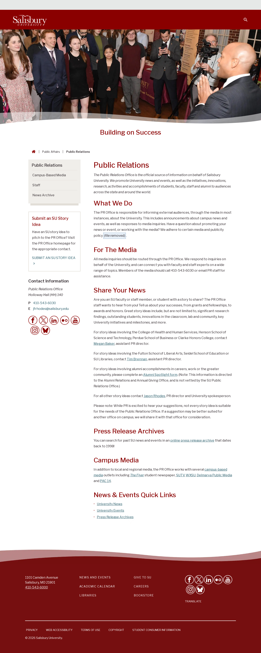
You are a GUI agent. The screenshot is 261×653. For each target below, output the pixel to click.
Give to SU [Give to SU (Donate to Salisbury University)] (142, 577)
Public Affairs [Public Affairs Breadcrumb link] (51, 151)
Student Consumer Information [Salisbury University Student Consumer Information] (156, 630)
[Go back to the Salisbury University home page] (32, 151)
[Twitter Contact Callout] (43, 320)
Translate (193, 601)
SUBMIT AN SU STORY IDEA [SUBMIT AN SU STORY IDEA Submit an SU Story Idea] (53, 261)
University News (109, 504)
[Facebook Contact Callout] (32, 320)
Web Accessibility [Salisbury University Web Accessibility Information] (59, 630)
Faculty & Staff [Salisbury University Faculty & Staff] (179, 5)
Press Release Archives (115, 517)
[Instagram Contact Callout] (34, 330)
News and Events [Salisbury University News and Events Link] (95, 577)
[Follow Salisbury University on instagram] (190, 589)
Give (240, 5)
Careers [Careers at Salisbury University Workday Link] (141, 586)
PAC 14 (105, 481)
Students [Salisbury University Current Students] (154, 5)
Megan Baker (104, 344)
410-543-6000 (36, 587)
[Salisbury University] (30, 19)
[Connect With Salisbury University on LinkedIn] (208, 579)
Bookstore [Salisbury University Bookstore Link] (144, 595)
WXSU (191, 475)
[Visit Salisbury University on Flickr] (218, 579)
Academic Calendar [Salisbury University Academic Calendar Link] (97, 586)
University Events (110, 510)
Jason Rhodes (154, 396)
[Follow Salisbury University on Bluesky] (200, 589)
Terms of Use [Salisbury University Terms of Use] (90, 630)
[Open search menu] (243, 17)
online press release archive (192, 440)
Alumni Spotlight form (160, 375)
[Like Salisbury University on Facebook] (189, 579)
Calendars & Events (126, 5)
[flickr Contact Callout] (64, 320)
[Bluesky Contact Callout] (45, 330)
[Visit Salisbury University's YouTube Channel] (227, 579)
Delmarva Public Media (214, 475)
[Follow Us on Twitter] (199, 579)
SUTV (180, 475)
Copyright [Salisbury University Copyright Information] (116, 630)
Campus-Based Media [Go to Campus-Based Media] (49, 175)
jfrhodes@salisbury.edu (51, 309)
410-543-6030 (44, 303)
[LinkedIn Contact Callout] (54, 320)
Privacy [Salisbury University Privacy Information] (32, 630)
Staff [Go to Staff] (36, 185)
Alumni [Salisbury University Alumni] (220, 5)
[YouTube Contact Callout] (75, 320)
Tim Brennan (137, 359)
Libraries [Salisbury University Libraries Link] (87, 595)
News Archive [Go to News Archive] (43, 195)
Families (203, 5)
